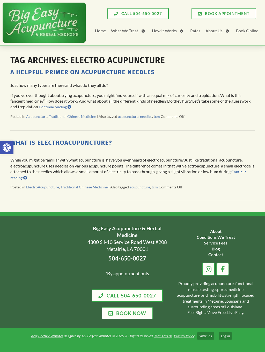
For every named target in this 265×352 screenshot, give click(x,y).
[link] (6, 147)
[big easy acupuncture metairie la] (43, 272)
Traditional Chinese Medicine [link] (72, 116)
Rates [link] (195, 30)
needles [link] (146, 116)
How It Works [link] (164, 30)
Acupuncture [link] (36, 116)
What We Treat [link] (124, 30)
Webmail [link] (205, 336)
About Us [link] (214, 30)
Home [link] (100, 30)
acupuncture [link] (128, 116)
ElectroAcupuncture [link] (42, 187)
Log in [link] (225, 336)
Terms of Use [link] (163, 336)
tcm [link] (157, 116)
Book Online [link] (247, 30)
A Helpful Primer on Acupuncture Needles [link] (82, 72)
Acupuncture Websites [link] (47, 336)
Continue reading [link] (55, 107)
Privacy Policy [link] (184, 336)
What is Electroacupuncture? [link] (61, 142)
